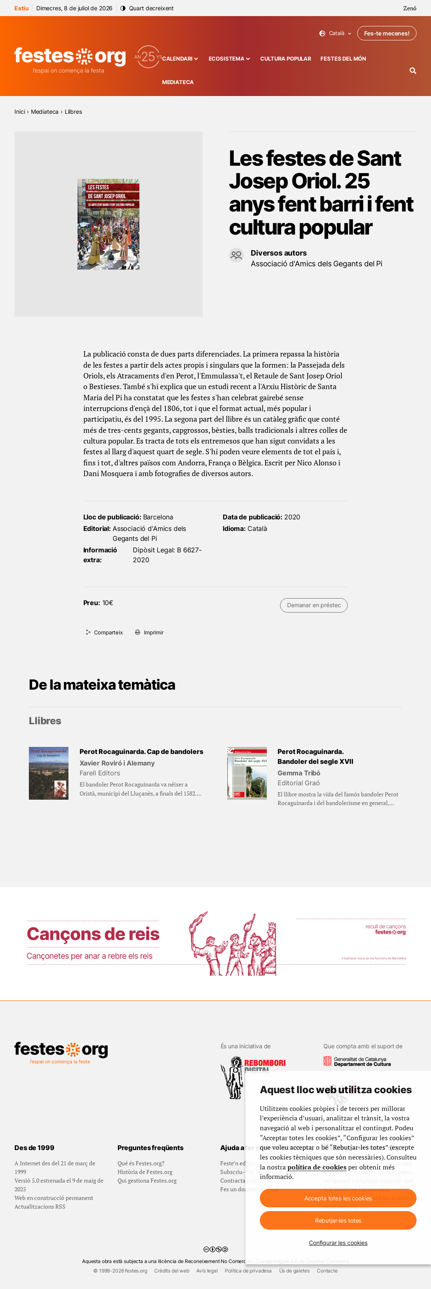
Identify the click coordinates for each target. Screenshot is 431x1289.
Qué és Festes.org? (141, 1163)
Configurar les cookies (338, 1242)
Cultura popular (285, 59)
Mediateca (178, 82)
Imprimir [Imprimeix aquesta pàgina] (154, 632)
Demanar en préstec (314, 604)
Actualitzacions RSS (40, 1206)
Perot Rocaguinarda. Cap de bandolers (141, 752)
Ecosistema (227, 59)
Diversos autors (279, 253)
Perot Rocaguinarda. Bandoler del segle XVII (315, 756)
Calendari (177, 59)
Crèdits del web (171, 1271)
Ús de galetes (294, 1271)
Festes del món (343, 59)
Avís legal (206, 1271)
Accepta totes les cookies (338, 1198)
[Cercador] (413, 70)
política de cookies (316, 1167)
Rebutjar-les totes (338, 1220)
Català (335, 33)
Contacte (327, 1271)
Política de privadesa (248, 1271)
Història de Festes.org (145, 1172)
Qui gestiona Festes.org (147, 1180)
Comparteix (108, 632)
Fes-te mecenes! (387, 33)
